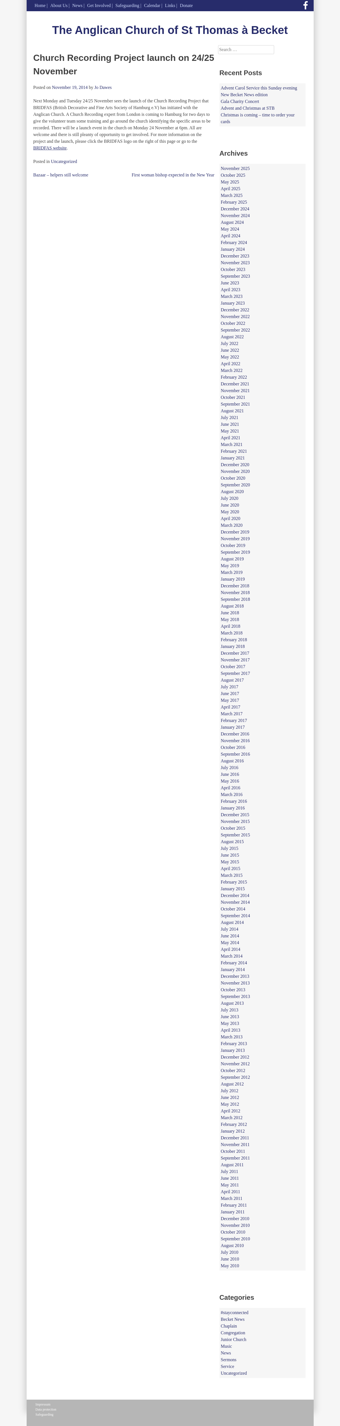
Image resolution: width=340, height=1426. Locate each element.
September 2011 (235, 1158)
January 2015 (233, 888)
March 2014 (232, 956)
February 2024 (234, 242)
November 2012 (235, 1063)
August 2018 (232, 606)
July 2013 (230, 1010)
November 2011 (235, 1144)
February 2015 (234, 882)
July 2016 (230, 767)
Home (39, 5)
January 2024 (233, 249)
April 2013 (230, 1030)
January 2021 (233, 458)
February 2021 (234, 451)
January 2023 (233, 303)
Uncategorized (64, 161)
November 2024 (235, 215)
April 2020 (230, 518)
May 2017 (230, 700)
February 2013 (234, 1043)
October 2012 (233, 1070)
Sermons (229, 1359)
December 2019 (235, 532)
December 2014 (235, 895)
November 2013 (235, 983)
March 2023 (232, 296)
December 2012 (235, 1057)
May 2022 (230, 357)
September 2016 (235, 754)
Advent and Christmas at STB (248, 108)
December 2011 (235, 1137)
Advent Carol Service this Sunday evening (259, 88)
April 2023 (230, 289)
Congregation (233, 1332)
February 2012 (234, 1124)
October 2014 (233, 909)
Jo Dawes (103, 87)
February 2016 (234, 801)
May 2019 (230, 565)
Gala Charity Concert (240, 101)
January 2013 (233, 1050)
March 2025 (232, 195)
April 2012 (230, 1110)
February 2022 (234, 377)
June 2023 (230, 282)
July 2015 (230, 848)
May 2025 (230, 182)
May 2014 (230, 942)
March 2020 (232, 525)
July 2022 (230, 343)
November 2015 (235, 821)
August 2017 (232, 680)
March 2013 (232, 1036)
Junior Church (233, 1339)
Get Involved (99, 5)
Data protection (46, 1409)
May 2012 (230, 1104)
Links (170, 5)
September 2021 (235, 404)
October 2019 (233, 545)
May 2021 (230, 431)
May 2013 (230, 1023)
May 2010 (230, 1265)
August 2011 (232, 1164)
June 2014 (230, 935)
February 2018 (234, 639)
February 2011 (234, 1205)
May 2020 (230, 511)
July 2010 (230, 1252)
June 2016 (230, 774)
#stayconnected (235, 1312)
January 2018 (233, 646)
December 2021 (235, 383)
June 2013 (230, 1016)
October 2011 (233, 1151)
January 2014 (233, 969)
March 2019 (232, 572)
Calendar (152, 5)
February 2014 (234, 962)
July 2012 (230, 1090)
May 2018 (230, 619)
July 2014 (230, 929)
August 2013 (232, 1003)
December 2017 (235, 653)
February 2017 (234, 720)
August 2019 (232, 558)
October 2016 (233, 747)
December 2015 (235, 814)
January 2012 (233, 1131)
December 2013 (235, 976)
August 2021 (232, 410)
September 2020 (235, 484)
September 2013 (235, 996)
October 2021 (233, 397)
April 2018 (230, 626)
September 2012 (235, 1077)
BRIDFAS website (50, 148)
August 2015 (232, 841)
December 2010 (235, 1218)
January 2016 (233, 808)
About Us (59, 5)
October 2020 (233, 478)
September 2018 (235, 599)
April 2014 (230, 949)
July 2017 (230, 686)
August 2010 (232, 1245)
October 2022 (233, 323)
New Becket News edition (244, 94)
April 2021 (230, 437)
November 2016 (235, 740)
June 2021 (230, 424)
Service (227, 1366)
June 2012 (230, 1097)
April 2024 (230, 235)
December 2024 (235, 208)
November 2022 (235, 316)
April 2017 (230, 707)
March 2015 (232, 875)
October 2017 (233, 666)
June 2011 (230, 1178)
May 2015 (230, 861)
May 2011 (230, 1185)
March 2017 (232, 713)
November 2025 (235, 168)
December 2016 (235, 734)
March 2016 (232, 794)
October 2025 (233, 175)
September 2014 (235, 915)
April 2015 (230, 868)
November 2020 (235, 471)
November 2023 (235, 262)
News (77, 5)
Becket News (233, 1319)
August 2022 (232, 336)
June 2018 (230, 612)
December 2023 (235, 256)
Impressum (43, 1404)
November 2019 (235, 538)
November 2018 (235, 592)
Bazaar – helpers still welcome (60, 175)
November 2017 (235, 659)
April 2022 (230, 363)
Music (226, 1346)
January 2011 (233, 1211)
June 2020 (230, 505)
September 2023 (235, 276)
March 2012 (232, 1117)
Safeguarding (127, 5)
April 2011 (230, 1191)
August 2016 (232, 760)
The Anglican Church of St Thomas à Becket (170, 30)
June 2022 (230, 350)
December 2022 (235, 309)
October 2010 (233, 1232)
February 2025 (234, 202)
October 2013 (233, 989)
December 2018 (235, 585)
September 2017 (235, 673)
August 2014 (232, 922)
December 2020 (235, 464)
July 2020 (230, 498)
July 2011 (229, 1171)
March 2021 (232, 444)
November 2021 (235, 390)
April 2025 (230, 188)
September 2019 (235, 552)
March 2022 (232, 370)
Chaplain (229, 1326)
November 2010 (235, 1225)
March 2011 (231, 1198)
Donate (186, 5)
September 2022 (235, 330)
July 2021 (230, 417)
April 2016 (230, 787)
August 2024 (232, 222)
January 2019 (233, 579)
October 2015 (233, 828)
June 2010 (230, 1259)
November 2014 (235, 902)
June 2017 (230, 693)
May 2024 (230, 229)
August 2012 (232, 1084)
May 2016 (230, 781)
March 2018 (232, 633)
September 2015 (235, 834)
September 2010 (235, 1238)
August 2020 (232, 491)
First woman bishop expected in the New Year (173, 175)
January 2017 (233, 727)
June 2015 (230, 855)
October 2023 (233, 269)
